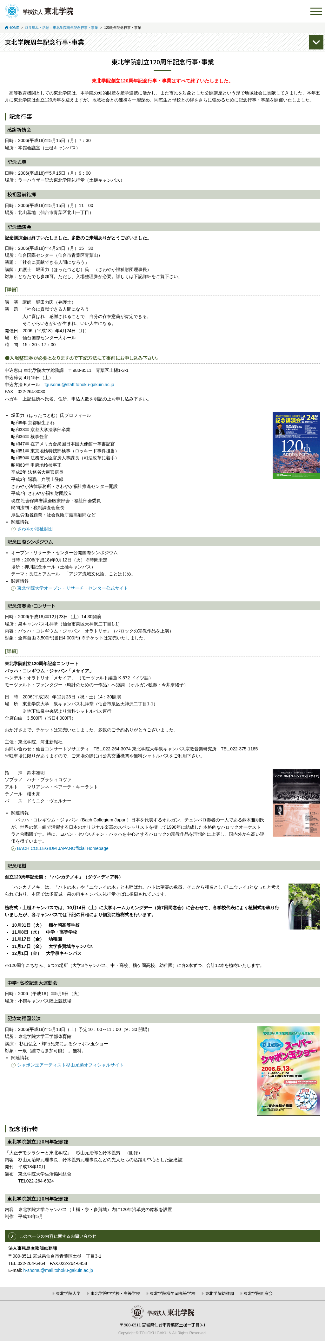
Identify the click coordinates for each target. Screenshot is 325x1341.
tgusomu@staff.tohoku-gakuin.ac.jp (79, 384)
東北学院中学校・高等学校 (115, 1293)
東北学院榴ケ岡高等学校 (172, 1293)
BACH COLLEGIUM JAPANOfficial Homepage (63, 848)
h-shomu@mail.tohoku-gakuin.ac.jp (58, 1270)
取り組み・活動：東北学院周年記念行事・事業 (61, 27)
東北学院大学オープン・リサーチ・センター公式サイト (72, 588)
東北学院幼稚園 (219, 1293)
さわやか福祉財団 (35, 528)
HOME (14, 27)
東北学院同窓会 (258, 1293)
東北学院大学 (68, 1293)
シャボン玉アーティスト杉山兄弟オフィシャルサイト (70, 1064)
